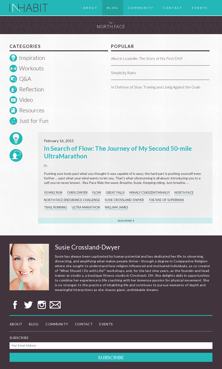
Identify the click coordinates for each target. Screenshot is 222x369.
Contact (172, 8)
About (90, 8)
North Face (184, 192)
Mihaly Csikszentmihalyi (149, 192)
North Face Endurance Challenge (72, 200)
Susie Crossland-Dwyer (124, 200)
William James (116, 207)
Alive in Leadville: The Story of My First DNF (147, 58)
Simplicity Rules (123, 72)
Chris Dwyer (77, 192)
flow (96, 192)
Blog (112, 8)
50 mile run (53, 192)
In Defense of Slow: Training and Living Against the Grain (155, 87)
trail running (55, 207)
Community (140, 8)
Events (200, 8)
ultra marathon (86, 207)
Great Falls (115, 192)
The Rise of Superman (166, 200)
